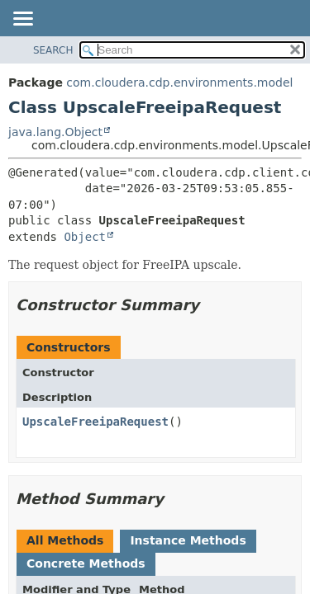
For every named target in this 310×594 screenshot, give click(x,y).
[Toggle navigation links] (22, 19)
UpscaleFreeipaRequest (95, 421)
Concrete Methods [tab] (85, 563)
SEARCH (53, 50)
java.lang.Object (55, 132)
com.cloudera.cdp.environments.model (179, 82)
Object (85, 236)
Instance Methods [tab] (188, 540)
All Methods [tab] (64, 540)
